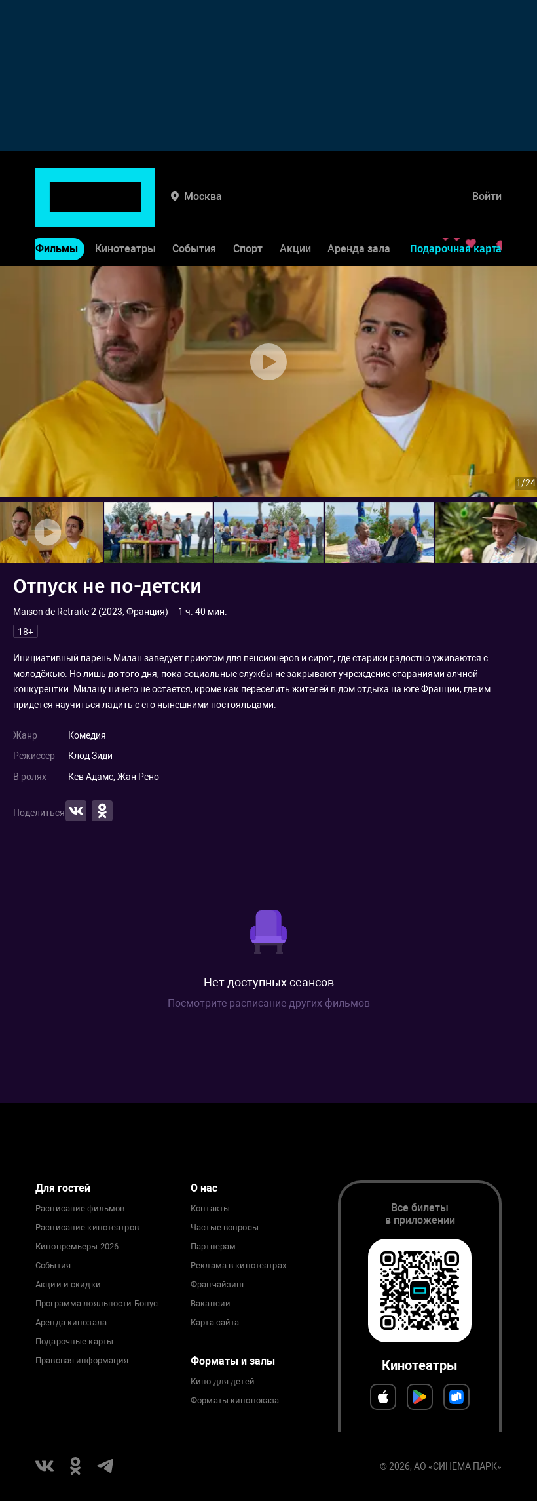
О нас (204, 1188)
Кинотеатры (125, 209)
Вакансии (211, 1303)
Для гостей (62, 1188)
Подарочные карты (74, 1341)
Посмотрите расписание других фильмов (269, 1003)
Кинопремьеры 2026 (77, 1246)
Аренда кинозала (71, 1322)
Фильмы (56, 209)
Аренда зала (358, 209)
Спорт (248, 209)
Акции (295, 209)
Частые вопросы (225, 1227)
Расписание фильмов (79, 1208)
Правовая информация (81, 1360)
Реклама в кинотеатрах (238, 1265)
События (194, 209)
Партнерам (213, 1246)
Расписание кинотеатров (87, 1227)
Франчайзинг (218, 1284)
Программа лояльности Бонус (96, 1303)
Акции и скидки (68, 1284)
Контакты (210, 1208)
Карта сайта (215, 1322)
